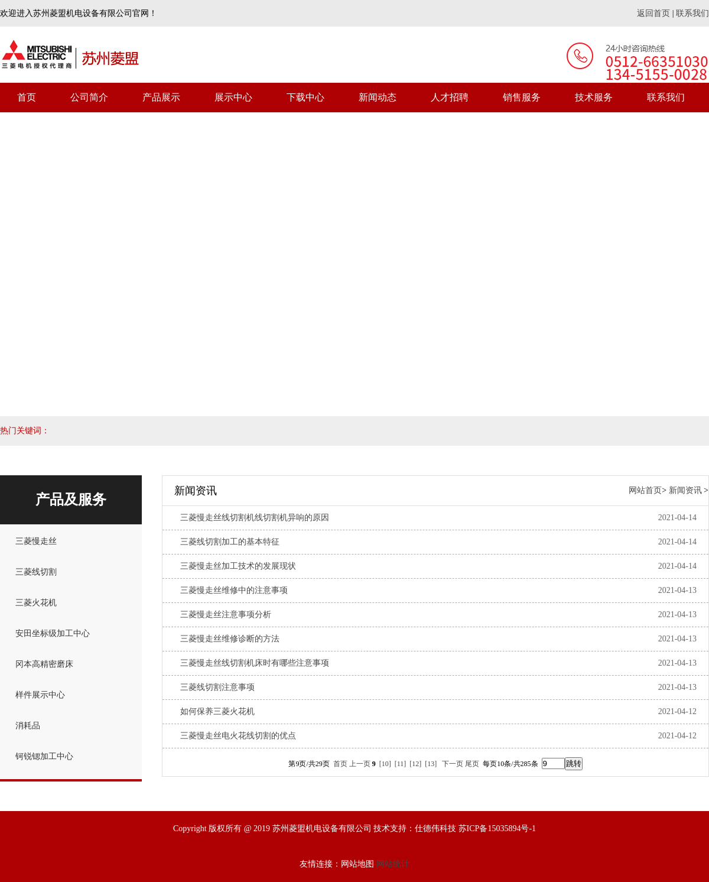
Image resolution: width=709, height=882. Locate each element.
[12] (415, 764)
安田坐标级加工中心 (52, 633)
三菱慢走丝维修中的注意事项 (234, 590)
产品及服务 (70, 499)
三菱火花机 (36, 602)
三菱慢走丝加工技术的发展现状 (238, 566)
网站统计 (392, 864)
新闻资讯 (685, 490)
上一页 (359, 764)
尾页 (472, 764)
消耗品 (27, 725)
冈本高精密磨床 (44, 664)
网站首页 (645, 490)
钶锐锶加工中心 (44, 756)
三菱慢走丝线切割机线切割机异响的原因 (254, 517)
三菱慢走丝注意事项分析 (225, 614)
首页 (340, 764)
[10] (385, 764)
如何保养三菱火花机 (217, 711)
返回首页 (653, 13)
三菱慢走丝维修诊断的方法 (229, 638)
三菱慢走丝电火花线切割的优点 (238, 735)
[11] (400, 764)
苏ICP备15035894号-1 (497, 828)
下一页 (452, 764)
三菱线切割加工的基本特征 (229, 541)
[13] (431, 764)
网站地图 (357, 864)
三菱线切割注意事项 (217, 687)
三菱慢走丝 (36, 541)
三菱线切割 (36, 572)
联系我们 (692, 13)
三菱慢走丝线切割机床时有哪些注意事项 (254, 663)
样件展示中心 (40, 694)
